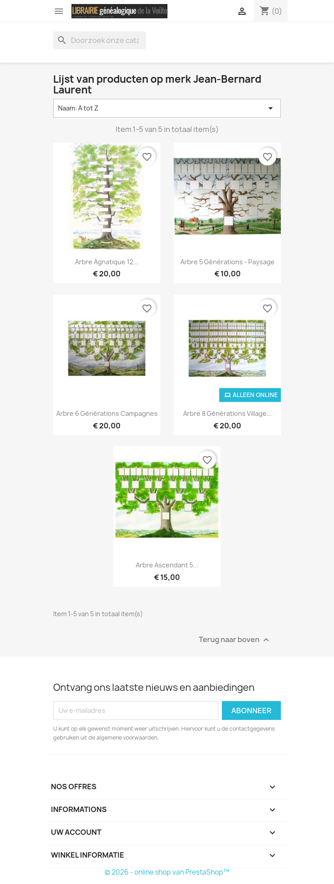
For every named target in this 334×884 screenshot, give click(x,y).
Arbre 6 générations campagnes (107, 413)
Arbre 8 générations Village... (227, 413)
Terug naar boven (235, 639)
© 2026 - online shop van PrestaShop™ (167, 872)
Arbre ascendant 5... (167, 565)
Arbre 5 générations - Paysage (227, 262)
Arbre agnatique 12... (106, 262)
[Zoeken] (99, 40)
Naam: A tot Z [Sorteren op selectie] (167, 108)
